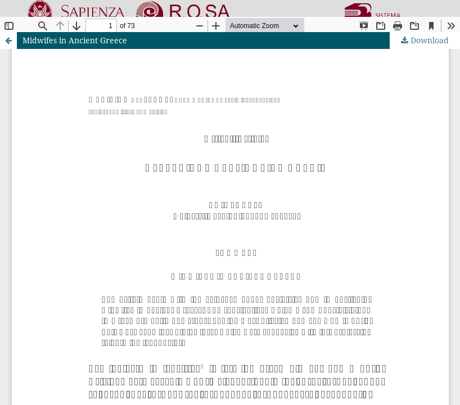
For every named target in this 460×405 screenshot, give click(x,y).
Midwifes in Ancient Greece (74, 40)
